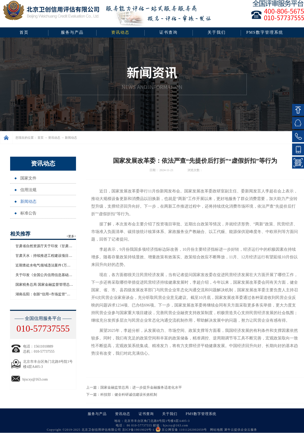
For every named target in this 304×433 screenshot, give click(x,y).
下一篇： (121, 394)
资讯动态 (54, 137)
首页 (24, 32)
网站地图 (215, 429)
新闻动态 (71, 137)
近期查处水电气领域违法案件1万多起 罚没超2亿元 (54, 265)
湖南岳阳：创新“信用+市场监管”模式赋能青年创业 (55, 294)
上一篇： (134, 387)
